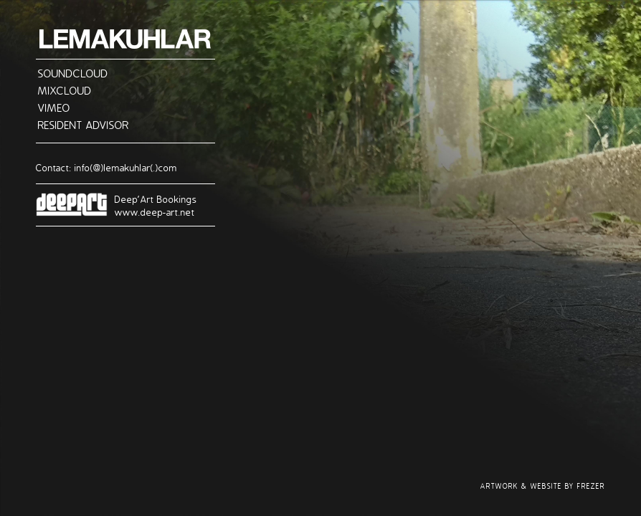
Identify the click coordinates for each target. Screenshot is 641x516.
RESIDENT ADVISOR (83, 125)
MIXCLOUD (65, 90)
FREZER (591, 486)
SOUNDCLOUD (73, 73)
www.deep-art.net (155, 212)
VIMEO (54, 107)
